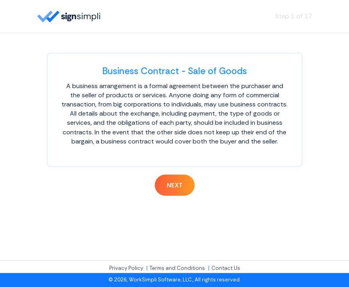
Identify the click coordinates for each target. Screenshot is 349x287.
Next (175, 185)
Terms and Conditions (177, 268)
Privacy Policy (126, 268)
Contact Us (225, 268)
